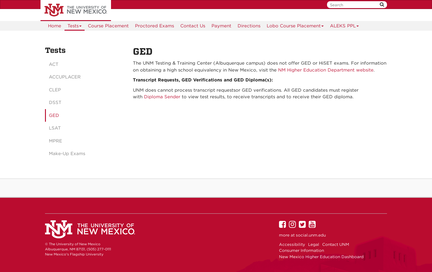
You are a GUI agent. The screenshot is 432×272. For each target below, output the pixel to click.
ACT (53, 64)
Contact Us (192, 26)
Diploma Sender (163, 96)
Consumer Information (301, 250)
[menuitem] (54, 26)
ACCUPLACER (65, 77)
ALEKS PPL (344, 27)
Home (54, 26)
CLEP (55, 90)
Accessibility (292, 244)
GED (54, 115)
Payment (221, 26)
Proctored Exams (154, 26)
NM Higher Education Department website (326, 70)
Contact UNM (335, 244)
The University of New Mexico (75, 10)
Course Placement (108, 26)
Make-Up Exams (67, 153)
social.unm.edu (311, 235)
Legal (313, 244)
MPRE (55, 141)
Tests (75, 27)
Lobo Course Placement (295, 27)
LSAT (55, 128)
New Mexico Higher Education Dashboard (321, 256)
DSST (55, 102)
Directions (249, 26)
